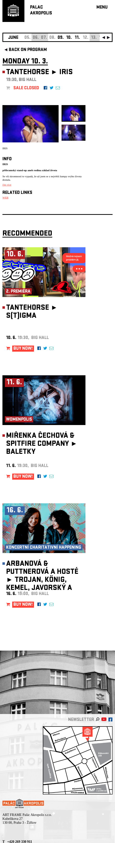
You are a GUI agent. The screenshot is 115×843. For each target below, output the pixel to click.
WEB (5, 197)
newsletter (81, 720)
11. (77, 38)
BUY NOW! (23, 349)
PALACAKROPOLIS (41, 10)
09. (61, 38)
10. (69, 38)
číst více (6, 184)
